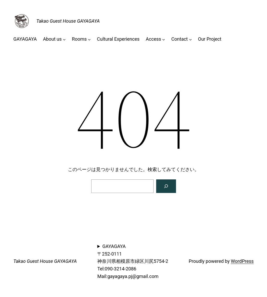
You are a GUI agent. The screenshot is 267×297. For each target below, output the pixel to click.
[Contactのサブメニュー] (190, 39)
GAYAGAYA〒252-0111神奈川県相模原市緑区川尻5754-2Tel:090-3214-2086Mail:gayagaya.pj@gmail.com (132, 261)
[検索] (166, 186)
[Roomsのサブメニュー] (89, 39)
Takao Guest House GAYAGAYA (68, 21)
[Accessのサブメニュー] (163, 39)
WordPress (242, 261)
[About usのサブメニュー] (64, 39)
